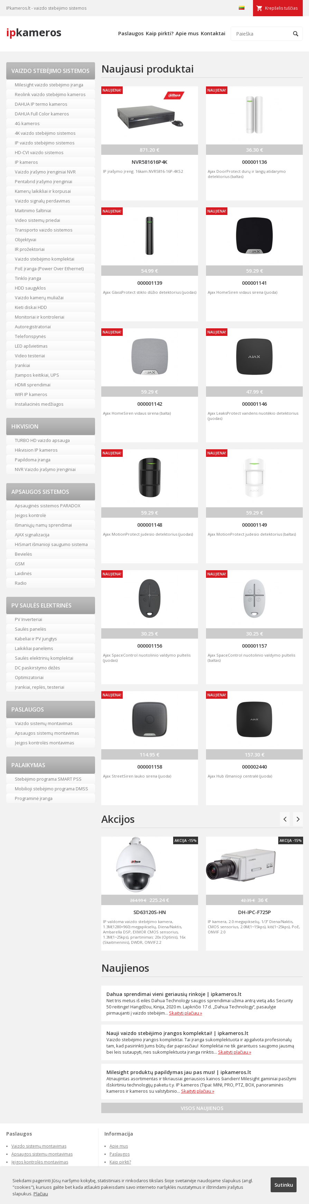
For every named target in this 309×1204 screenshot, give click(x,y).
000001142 (149, 403)
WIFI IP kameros (31, 394)
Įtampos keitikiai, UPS (37, 375)
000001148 (149, 524)
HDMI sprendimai (32, 385)
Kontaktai (213, 33)
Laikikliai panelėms (34, 648)
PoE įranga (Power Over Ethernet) (49, 268)
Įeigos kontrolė (30, 515)
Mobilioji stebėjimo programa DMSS (51, 789)
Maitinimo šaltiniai (33, 210)
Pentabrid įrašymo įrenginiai (43, 181)
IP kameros (26, 162)
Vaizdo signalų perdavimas (42, 201)
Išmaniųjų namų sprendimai (43, 525)
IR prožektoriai (30, 249)
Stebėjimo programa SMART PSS (48, 779)
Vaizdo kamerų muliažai (39, 297)
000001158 (149, 766)
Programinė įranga (34, 798)
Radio (21, 583)
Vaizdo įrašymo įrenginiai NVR (45, 172)
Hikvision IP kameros (36, 450)
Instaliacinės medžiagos (39, 404)
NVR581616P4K (149, 161)
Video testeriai (30, 355)
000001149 (254, 524)
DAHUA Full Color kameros (42, 114)
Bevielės (23, 554)
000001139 (149, 282)
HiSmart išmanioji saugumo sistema (51, 544)
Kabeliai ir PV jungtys (36, 639)
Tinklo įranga (28, 278)
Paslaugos (131, 33)
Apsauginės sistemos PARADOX (47, 505)
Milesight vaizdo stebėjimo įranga (49, 85)
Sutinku (283, 1184)
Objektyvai (25, 239)
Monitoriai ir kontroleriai (39, 317)
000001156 (149, 645)
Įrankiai (22, 365)
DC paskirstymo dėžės (37, 668)
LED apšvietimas (31, 346)
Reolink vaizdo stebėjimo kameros (50, 94)
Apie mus (187, 33)
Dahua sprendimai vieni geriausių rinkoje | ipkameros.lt (174, 994)
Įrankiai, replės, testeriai (39, 687)
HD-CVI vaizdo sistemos (39, 152)
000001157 (254, 645)
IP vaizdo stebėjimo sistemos (45, 143)
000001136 (254, 161)
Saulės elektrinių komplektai (44, 658)
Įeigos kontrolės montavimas (44, 743)
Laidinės (23, 573)
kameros (34, 32)
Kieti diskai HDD (31, 307)
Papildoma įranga (32, 460)
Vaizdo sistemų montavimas (44, 723)
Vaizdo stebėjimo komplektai (44, 259)
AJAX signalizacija (32, 535)
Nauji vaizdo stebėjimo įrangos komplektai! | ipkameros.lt (177, 1033)
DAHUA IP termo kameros (41, 104)
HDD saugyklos (30, 288)
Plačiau (41, 1194)
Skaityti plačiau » (185, 1013)
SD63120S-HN (149, 912)
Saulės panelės (30, 629)
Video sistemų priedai (37, 220)
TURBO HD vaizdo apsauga (42, 440)
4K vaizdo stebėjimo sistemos (45, 133)
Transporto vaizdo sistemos (44, 230)
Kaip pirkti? (160, 33)
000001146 (254, 403)
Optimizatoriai (29, 677)
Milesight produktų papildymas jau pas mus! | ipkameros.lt (178, 1072)
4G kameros (27, 123)
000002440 (254, 766)
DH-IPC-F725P (254, 912)
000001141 (254, 282)
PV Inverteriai (28, 619)
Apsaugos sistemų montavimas (47, 733)
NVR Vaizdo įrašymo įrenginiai (45, 469)
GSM (20, 564)
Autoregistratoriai (33, 326)
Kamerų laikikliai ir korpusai (43, 191)
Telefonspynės (30, 336)
